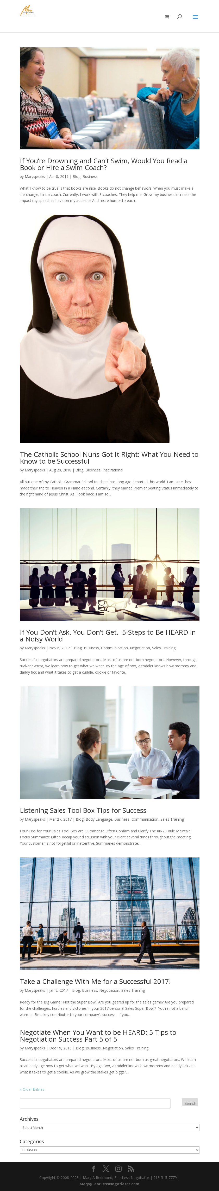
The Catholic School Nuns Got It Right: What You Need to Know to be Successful (109, 457)
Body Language (99, 819)
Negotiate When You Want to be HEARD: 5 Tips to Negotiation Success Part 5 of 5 (98, 1035)
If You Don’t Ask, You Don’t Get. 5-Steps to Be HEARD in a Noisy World (108, 635)
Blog (76, 176)
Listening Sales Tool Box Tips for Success (83, 810)
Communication (114, 647)
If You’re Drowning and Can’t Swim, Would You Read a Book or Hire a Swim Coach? (103, 164)
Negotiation (140, 647)
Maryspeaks (35, 176)
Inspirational (113, 470)
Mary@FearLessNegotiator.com (109, 1183)
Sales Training (164, 647)
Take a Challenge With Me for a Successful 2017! (95, 981)
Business (90, 176)
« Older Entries (32, 1089)
